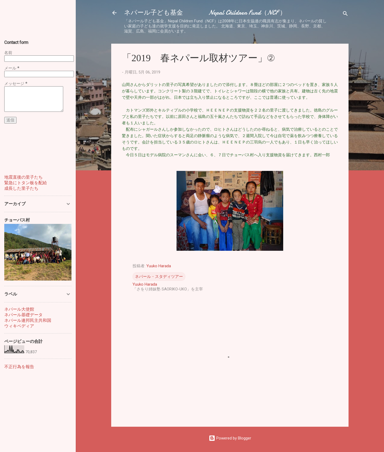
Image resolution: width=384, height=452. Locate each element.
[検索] (345, 14)
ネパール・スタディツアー (159, 276)
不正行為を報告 (19, 366)
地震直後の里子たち (23, 177)
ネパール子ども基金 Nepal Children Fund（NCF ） (205, 12)
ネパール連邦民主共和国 (27, 320)
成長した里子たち (21, 188)
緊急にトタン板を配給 (25, 182)
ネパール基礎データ (23, 314)
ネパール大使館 (19, 309)
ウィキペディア (19, 325)
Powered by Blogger (230, 438)
